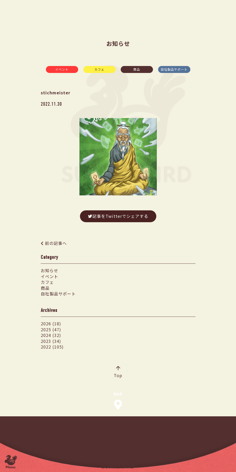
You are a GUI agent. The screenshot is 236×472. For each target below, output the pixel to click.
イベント (62, 69)
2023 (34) (51, 341)
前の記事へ (56, 243)
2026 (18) (51, 323)
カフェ (99, 69)
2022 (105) (52, 347)
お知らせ (49, 270)
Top (118, 372)
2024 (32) (51, 335)
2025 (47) (51, 329)
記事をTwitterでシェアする (118, 216)
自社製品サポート (174, 69)
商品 (136, 69)
